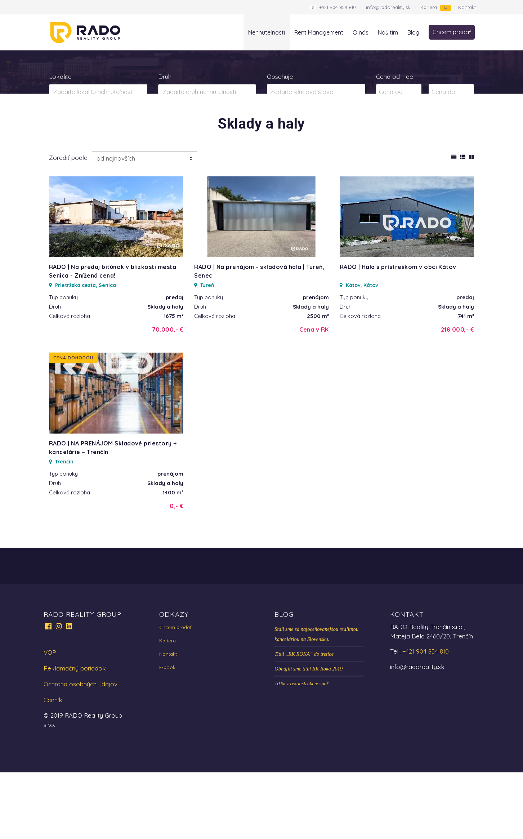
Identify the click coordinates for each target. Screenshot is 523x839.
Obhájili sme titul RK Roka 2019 (308, 735)
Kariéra (428, 7)
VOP (50, 719)
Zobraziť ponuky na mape (316, 120)
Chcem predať (452, 32)
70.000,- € (168, 396)
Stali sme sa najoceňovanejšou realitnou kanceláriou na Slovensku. (316, 701)
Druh (164, 76)
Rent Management (318, 32)
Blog (413, 32)
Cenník (53, 766)
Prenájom (120, 120)
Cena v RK (313, 396)
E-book (167, 734)
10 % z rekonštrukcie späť (301, 750)
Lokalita (60, 76)
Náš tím (388, 32)
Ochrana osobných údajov (80, 750)
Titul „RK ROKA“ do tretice (304, 720)
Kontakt (467, 7)
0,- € (176, 572)
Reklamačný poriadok (75, 735)
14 (445, 7)
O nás (360, 32)
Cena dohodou (73, 424)
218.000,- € (457, 396)
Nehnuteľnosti (266, 32)
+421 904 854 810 (337, 7)
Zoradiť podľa (68, 224)
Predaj (71, 120)
